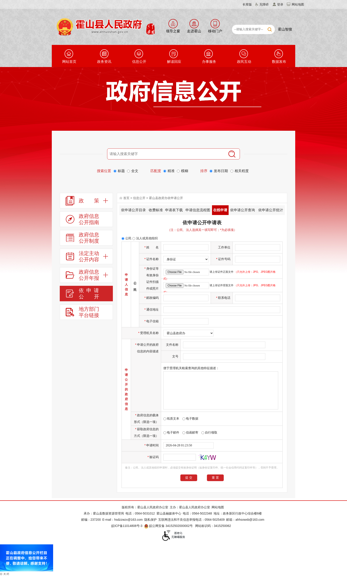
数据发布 (279, 61)
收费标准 (156, 210)
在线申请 (220, 210)
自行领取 (209, 432)
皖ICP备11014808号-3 (126, 526)
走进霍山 (194, 31)
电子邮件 (171, 432)
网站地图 (298, 4)
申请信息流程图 (197, 210)
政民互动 (244, 61)
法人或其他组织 (145, 238)
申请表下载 (174, 210)
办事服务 (209, 61)
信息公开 (139, 61)
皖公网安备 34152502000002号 (169, 526)
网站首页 (69, 61)
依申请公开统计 (270, 210)
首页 (126, 198)
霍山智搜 (285, 29)
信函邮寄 (190, 432)
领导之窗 (173, 31)
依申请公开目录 (133, 210)
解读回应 (174, 61)
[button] (244, 4)
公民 (126, 238)
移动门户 (215, 31)
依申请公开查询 (242, 210)
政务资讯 (104, 61)
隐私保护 (150, 519)
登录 (280, 4)
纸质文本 (171, 418)
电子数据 (190, 418)
